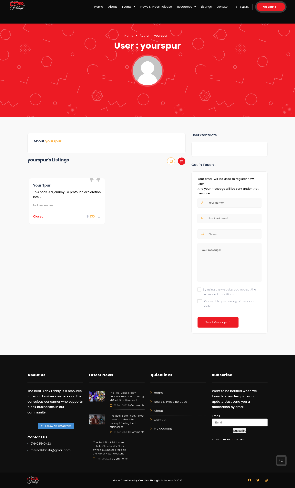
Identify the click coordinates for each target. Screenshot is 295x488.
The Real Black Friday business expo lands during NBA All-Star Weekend (127, 396)
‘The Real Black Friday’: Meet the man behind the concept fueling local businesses (127, 421)
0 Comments (136, 405)
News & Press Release (156, 7)
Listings (206, 7)
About (112, 7)
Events (128, 7)
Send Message (218, 322)
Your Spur (42, 185)
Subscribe (239, 430)
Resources (186, 7)
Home (98, 7)
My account (163, 428)
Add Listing (271, 6)
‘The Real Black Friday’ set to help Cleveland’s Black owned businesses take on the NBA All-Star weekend (109, 448)
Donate (222, 7)
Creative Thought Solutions (155, 480)
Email (216, 416)
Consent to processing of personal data (229, 303)
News (227, 439)
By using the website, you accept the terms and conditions (229, 291)
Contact (160, 420)
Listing (240, 439)
